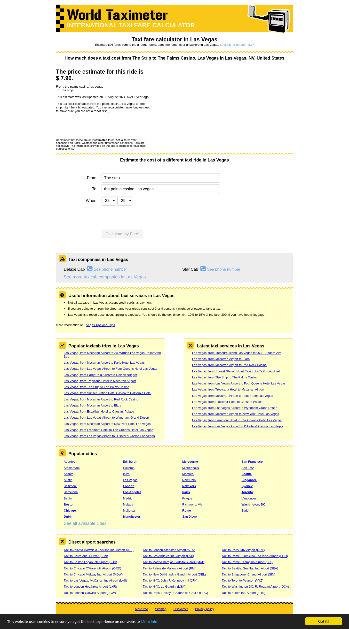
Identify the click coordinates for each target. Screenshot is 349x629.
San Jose (248, 468)
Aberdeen (70, 461)
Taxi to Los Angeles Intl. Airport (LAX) (168, 556)
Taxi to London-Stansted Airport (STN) (169, 550)
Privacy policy (204, 609)
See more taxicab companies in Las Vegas (105, 277)
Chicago (70, 510)
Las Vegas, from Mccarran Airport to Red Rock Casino (101, 399)
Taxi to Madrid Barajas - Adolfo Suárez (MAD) (174, 562)
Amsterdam (71, 468)
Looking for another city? (237, 44)
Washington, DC (253, 504)
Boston (69, 504)
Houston (129, 468)
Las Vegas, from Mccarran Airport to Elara (92, 405)
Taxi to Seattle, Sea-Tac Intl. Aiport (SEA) (250, 568)
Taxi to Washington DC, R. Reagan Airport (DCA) (255, 586)
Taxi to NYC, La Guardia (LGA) (164, 586)
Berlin (68, 498)
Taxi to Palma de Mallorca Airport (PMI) (170, 568)
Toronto (247, 492)
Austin (68, 480)
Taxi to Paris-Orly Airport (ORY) (243, 550)
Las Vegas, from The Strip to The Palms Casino (96, 387)
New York (189, 486)
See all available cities (85, 523)
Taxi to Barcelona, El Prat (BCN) (86, 556)
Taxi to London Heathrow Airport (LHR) (90, 586)
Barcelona (71, 492)
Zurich (246, 510)
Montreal (188, 474)
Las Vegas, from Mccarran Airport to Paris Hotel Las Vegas (104, 362)
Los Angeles (132, 492)
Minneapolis (190, 468)
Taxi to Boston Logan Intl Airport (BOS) (90, 562)
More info (149, 621)
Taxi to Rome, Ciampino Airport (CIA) (247, 562)
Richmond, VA (192, 504)
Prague (187, 498)
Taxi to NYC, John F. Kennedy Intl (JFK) (170, 580)
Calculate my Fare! (122, 234)
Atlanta (68, 474)
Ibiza (126, 474)
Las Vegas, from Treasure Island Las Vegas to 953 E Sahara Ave (236, 353)
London (129, 486)
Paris (186, 492)
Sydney (247, 486)
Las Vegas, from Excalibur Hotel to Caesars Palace (99, 411)
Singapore (249, 480)
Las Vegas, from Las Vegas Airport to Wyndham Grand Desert (106, 417)
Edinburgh (130, 461)
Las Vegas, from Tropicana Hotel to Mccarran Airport (100, 381)
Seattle (247, 474)
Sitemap (161, 609)
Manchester (131, 516)
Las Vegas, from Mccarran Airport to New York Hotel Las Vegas (107, 424)
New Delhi (189, 480)
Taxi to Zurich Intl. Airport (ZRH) (243, 593)
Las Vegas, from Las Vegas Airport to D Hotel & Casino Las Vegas (109, 436)
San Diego (189, 516)
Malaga (128, 504)
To (94, 189)
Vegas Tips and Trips (100, 325)
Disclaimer (181, 609)
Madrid (128, 498)
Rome (186, 510)
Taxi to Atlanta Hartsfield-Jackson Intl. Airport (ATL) (99, 550)
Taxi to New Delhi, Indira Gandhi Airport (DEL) (174, 574)
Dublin (68, 516)
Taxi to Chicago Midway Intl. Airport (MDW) (93, 574)
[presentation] (93, 125)
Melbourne (190, 461)
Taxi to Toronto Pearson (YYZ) (242, 580)
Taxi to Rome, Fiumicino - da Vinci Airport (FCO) (255, 556)
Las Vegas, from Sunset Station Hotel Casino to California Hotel (107, 393)
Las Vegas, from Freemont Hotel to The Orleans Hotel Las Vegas (108, 430)
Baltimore (70, 486)
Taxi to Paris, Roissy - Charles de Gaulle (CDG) (175, 593)
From (91, 178)
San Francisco (252, 461)
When (91, 200)
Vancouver (249, 498)
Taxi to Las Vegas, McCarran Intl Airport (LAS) (95, 580)
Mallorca (129, 510)
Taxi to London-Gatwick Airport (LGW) (90, 593)
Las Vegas (130, 480)
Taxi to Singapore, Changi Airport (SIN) (248, 574)
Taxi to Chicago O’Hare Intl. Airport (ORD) (92, 568)
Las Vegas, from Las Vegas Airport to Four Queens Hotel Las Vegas (110, 368)
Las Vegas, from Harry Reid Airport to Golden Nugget (100, 375)
